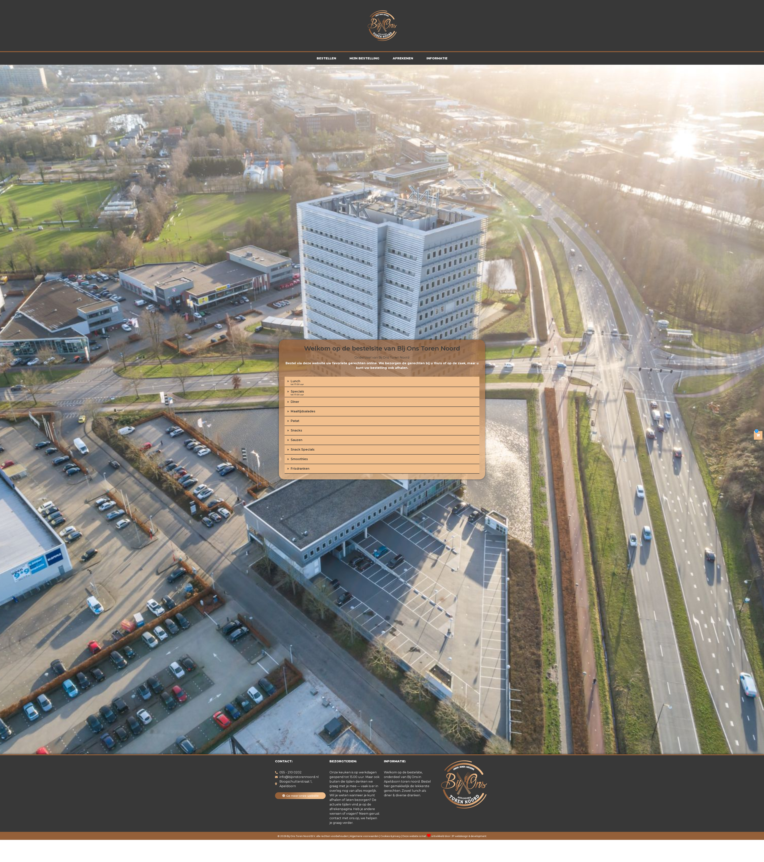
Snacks (296, 430)
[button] (382, 382)
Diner (295, 402)
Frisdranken (300, 468)
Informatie (437, 58)
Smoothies (299, 459)
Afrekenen (403, 58)
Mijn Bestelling (364, 58)
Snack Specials (303, 449)
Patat (295, 421)
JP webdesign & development (469, 836)
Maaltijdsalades (303, 411)
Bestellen (326, 58)
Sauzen (296, 440)
